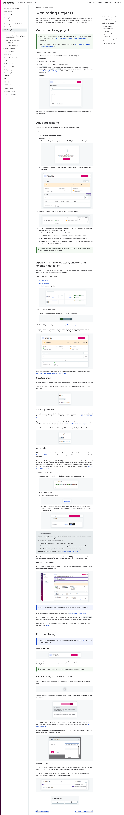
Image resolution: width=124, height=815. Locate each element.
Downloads (117, 2)
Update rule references (110, 34)
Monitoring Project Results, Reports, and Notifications (15, 37)
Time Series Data (9, 52)
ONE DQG (38, 7)
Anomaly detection (108, 29)
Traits (47, 625)
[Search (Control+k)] (88, 2)
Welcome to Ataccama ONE (12, 9)
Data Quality (7, 27)
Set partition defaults (109, 43)
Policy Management (10, 70)
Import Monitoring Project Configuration (13, 41)
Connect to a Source (10, 21)
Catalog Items (8, 18)
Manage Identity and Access (12, 58)
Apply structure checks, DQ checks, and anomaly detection (111, 22)
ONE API (6, 76)
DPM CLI (6, 82)
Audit (5, 61)
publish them (81, 640)
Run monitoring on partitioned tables (111, 40)
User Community (98, 2)
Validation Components (42, 811)
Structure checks (107, 26)
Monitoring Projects (10, 30)
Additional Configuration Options (15, 33)
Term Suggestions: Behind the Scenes (14, 24)
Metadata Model (9, 67)
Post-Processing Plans (12, 45)
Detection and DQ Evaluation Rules (46, 455)
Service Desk (108, 2)
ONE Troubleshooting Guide (12, 85)
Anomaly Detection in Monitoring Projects (75, 424)
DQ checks (106, 31)
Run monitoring (106, 36)
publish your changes (71, 325)
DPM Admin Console (10, 79)
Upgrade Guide (8, 88)
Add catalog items (107, 19)
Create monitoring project (109, 17)
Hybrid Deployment (9, 91)
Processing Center (9, 73)
